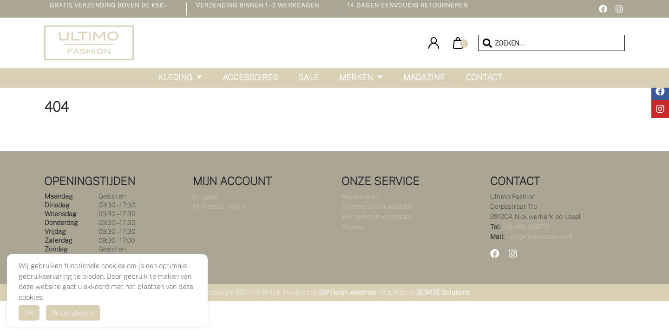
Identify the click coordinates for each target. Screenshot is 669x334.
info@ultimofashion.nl (539, 236)
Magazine (424, 77)
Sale (308, 77)
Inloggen (206, 196)
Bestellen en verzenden (377, 216)
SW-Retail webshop (347, 292)
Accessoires (250, 77)
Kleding (175, 77)
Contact (484, 77)
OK (29, 313)
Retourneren (360, 196)
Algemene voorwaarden (377, 206)
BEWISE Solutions (443, 292)
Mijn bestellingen (219, 206)
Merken (356, 77)
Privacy (352, 227)
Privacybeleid (73, 313)
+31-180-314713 (526, 227)
